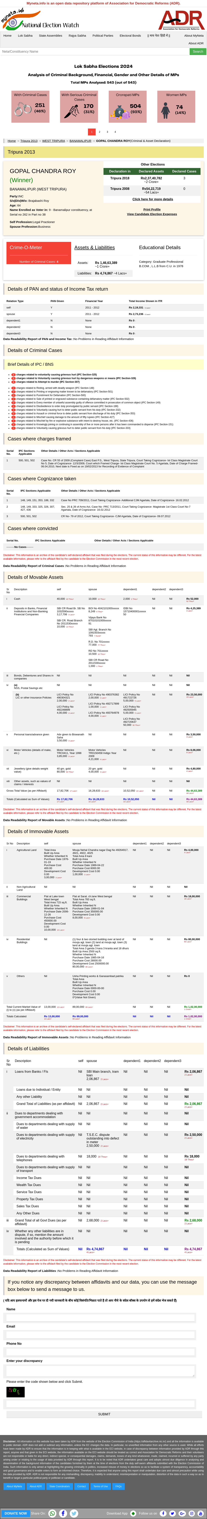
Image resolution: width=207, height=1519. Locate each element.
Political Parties (103, 35)
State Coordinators (60, 1486)
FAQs (118, 1486)
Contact (81, 1486)
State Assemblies (50, 35)
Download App (117, 1513)
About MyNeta (194, 35)
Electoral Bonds (130, 35)
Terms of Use (101, 1486)
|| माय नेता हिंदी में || (158, 35)
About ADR (196, 43)
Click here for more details (152, 199)
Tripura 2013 (29, 140)
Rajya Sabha (77, 35)
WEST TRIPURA (53, 140)
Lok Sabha (25, 35)
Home (7, 35)
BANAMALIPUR (80, 140)
